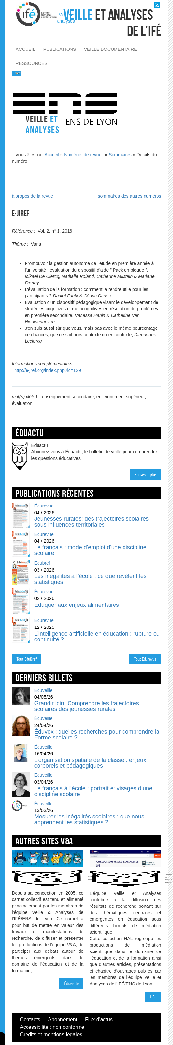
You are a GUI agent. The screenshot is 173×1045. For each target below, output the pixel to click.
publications (59, 49)
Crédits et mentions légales (51, 1034)
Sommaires (120, 154)
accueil (26, 49)
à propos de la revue (32, 196)
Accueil (52, 154)
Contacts (30, 1019)
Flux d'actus (99, 1019)
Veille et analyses (66, 18)
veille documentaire (110, 49)
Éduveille (71, 983)
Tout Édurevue (145, 659)
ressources (32, 63)
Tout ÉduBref (26, 659)
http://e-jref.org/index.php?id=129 (47, 370)
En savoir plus (146, 474)
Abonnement (62, 1019)
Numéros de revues (83, 154)
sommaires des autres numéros (129, 196)
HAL (153, 997)
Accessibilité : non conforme (52, 1027)
